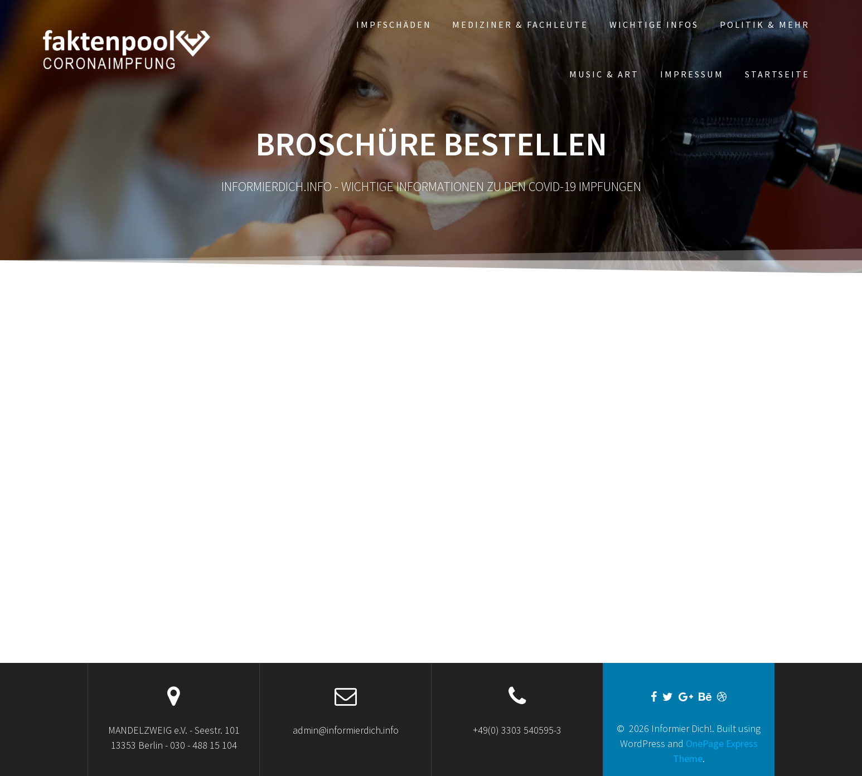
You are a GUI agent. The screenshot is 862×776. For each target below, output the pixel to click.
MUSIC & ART (604, 74)
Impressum (692, 74)
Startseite (777, 74)
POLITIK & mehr (765, 24)
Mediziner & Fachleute (520, 24)
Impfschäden (394, 24)
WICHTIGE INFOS (654, 24)
